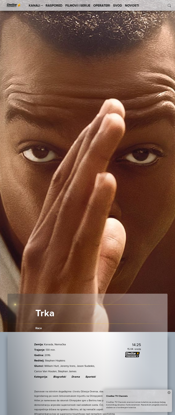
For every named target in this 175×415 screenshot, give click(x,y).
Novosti (132, 6)
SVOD (117, 6)
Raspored (54, 6)
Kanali (36, 6)
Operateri (101, 6)
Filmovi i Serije (77, 6)
